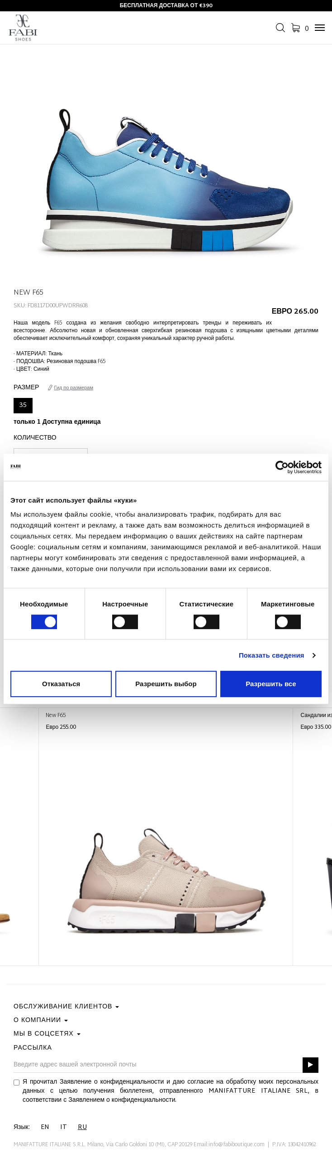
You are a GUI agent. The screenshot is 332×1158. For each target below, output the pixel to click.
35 (23, 405)
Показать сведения (271, 655)
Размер (26, 387)
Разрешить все (271, 684)
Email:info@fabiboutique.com (229, 1145)
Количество (35, 438)
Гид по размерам (70, 387)
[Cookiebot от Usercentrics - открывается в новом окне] (282, 467)
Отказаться (61, 684)
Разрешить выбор (165, 684)
